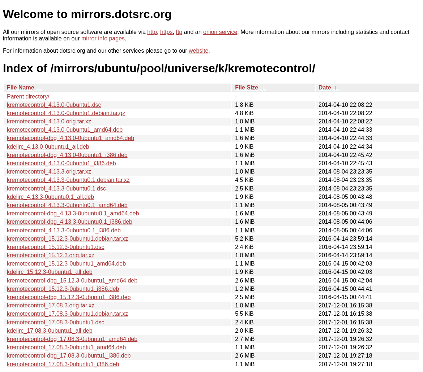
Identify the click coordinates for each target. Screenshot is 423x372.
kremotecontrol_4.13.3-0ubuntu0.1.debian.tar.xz (68, 180)
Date (325, 87)
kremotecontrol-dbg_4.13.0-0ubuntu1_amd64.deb (70, 138)
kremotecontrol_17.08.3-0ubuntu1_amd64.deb (66, 347)
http (152, 32)
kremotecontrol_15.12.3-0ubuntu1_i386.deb (63, 289)
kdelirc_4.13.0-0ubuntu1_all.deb (48, 147)
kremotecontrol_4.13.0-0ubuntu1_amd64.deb (65, 130)
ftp (179, 32)
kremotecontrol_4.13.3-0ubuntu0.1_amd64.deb (67, 205)
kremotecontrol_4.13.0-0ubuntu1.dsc (54, 105)
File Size (246, 87)
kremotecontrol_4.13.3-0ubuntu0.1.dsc (56, 188)
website (198, 51)
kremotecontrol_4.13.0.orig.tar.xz (49, 121)
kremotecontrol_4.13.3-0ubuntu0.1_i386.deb (64, 230)
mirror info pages (103, 38)
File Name (20, 87)
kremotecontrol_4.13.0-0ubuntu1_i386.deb (61, 163)
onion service (220, 32)
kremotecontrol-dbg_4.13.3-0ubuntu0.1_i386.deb (69, 222)
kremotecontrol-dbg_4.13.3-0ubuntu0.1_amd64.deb (73, 213)
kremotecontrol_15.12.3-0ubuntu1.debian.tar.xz (67, 239)
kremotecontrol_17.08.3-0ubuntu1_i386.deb (63, 364)
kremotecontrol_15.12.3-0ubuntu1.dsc (55, 247)
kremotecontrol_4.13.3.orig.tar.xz (49, 172)
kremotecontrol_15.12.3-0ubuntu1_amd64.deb (66, 264)
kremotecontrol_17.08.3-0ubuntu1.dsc (55, 322)
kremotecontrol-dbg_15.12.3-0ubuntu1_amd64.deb (72, 280)
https (166, 32)
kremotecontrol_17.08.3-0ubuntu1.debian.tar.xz (67, 314)
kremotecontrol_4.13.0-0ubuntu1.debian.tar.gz (66, 113)
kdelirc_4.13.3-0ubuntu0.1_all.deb (50, 197)
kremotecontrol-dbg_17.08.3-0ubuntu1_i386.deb (69, 356)
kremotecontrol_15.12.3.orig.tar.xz (50, 255)
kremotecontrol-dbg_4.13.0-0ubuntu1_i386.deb (67, 155)
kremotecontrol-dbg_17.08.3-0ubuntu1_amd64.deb (72, 339)
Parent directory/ (28, 96)
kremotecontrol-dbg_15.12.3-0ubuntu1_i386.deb (69, 297)
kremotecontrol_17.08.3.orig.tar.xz (50, 305)
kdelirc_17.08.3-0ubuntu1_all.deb (50, 331)
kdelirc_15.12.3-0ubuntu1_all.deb (50, 272)
